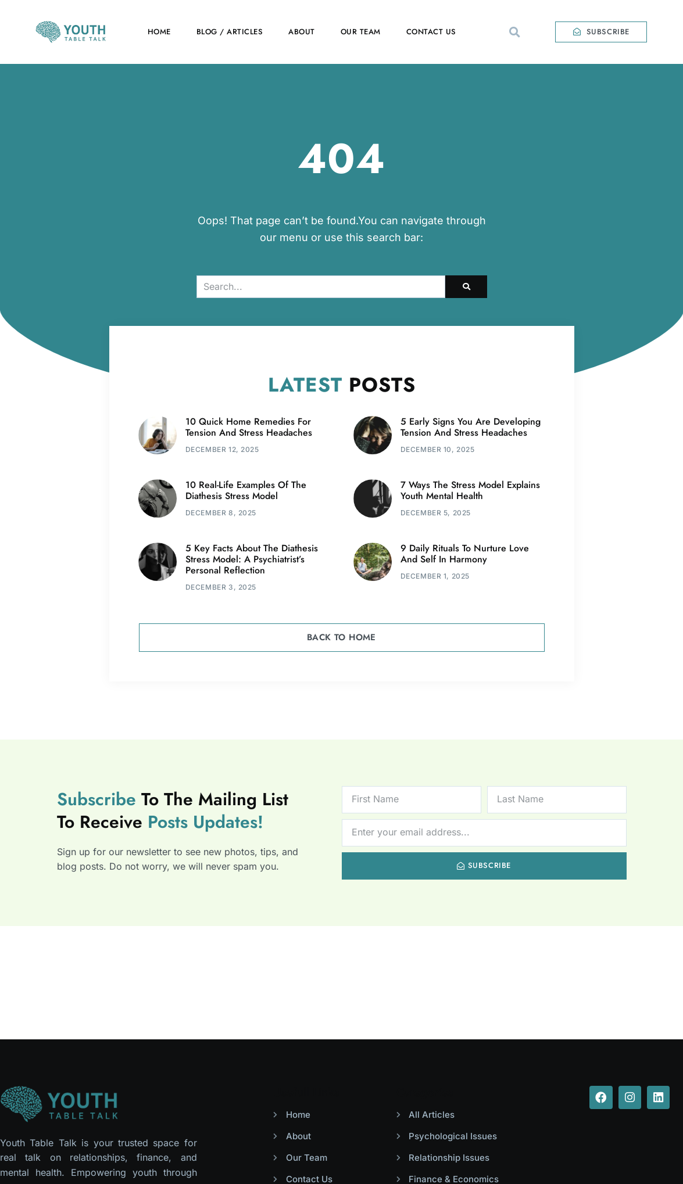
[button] (515, 32)
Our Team (361, 31)
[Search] (466, 286)
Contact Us (431, 31)
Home (159, 31)
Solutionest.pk (647, 1156)
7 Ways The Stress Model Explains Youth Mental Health (470, 490)
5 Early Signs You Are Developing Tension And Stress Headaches (470, 427)
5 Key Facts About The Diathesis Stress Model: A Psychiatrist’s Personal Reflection (251, 559)
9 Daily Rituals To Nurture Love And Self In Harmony (464, 553)
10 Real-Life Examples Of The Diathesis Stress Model (245, 490)
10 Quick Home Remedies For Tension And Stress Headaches (248, 427)
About (301, 31)
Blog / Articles (229, 31)
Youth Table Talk (118, 1156)
